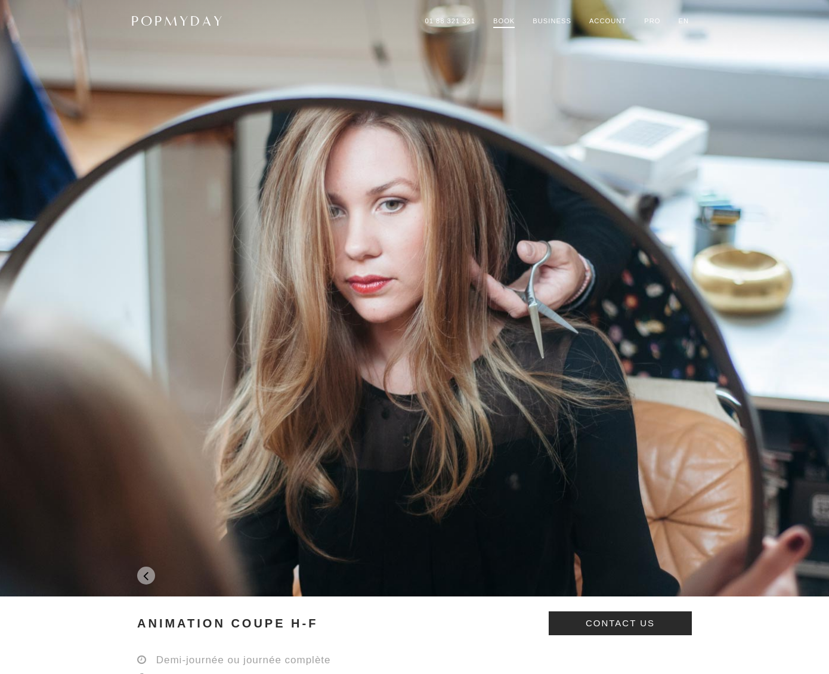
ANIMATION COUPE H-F (227, 623)
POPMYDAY (177, 21)
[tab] (414, 623)
